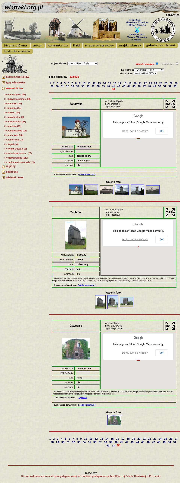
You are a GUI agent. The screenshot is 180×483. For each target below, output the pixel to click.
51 (165, 86)
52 (170, 86)
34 (78, 86)
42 (119, 86)
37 (93, 86)
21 (140, 83)
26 (166, 83)
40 (108, 86)
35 (83, 86)
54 (114, 89)
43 (124, 86)
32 (68, 86)
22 (145, 83)
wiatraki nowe (14, 177)
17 (120, 83)
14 (105, 83)
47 (144, 86)
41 (114, 86)
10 (84, 83)
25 (161, 83)
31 (62, 86)
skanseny (12, 171)
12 (94, 83)
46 (139, 86)
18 (125, 83)
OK (161, 131)
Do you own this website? (135, 131)
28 (176, 83)
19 (130, 83)
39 (103, 86)
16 (115, 83)
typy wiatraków (15, 82)
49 (155, 86)
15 (110, 83)
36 (88, 86)
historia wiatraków (17, 76)
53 (175, 86)
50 (160, 86)
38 (98, 86)
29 (52, 86)
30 (57, 86)
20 (135, 83)
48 (149, 86)
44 (129, 86)
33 (73, 86)
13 (99, 83)
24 (156, 83)
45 (134, 86)
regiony (11, 166)
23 (151, 83)
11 (89, 83)
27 (171, 83)
